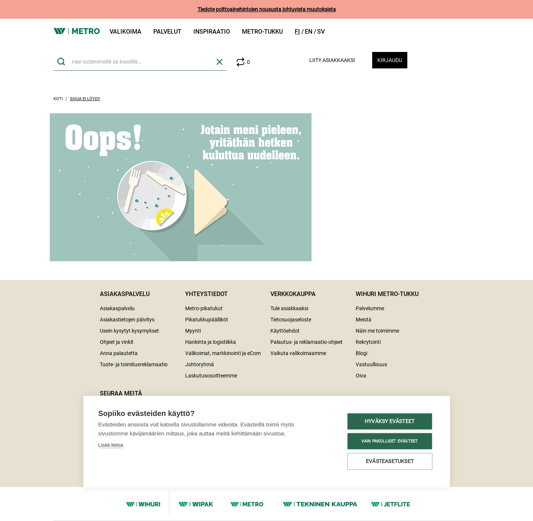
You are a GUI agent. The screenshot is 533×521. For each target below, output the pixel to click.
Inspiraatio (211, 31)
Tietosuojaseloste (290, 320)
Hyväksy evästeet (140, 421)
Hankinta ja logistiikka (210, 342)
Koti (58, 98)
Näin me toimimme (377, 331)
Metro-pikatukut (204, 308)
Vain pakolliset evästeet (140, 441)
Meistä (363, 320)
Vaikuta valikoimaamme (298, 353)
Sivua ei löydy (85, 98)
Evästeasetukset (141, 461)
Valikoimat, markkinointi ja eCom (223, 353)
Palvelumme (370, 308)
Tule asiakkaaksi (289, 308)
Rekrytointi (368, 342)
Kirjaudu (389, 60)
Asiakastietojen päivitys (127, 320)
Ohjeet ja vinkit (117, 342)
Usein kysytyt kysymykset (129, 331)
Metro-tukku (262, 31)
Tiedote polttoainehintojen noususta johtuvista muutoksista (266, 9)
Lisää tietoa (110, 404)
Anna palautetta (119, 353)
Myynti (193, 331)
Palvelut (167, 31)
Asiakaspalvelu (117, 308)
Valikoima (125, 31)
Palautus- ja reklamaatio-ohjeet (306, 342)
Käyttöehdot (285, 331)
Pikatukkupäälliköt (206, 320)
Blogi (361, 353)
